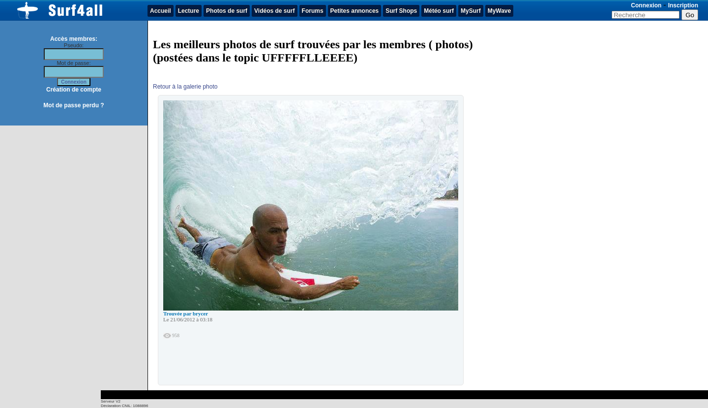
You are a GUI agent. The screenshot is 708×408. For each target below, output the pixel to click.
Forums (313, 10)
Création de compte (73, 89)
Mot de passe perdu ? (73, 105)
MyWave (499, 10)
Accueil (160, 10)
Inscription (683, 5)
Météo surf (439, 10)
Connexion (646, 5)
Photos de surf (226, 10)
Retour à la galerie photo (185, 86)
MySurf (471, 10)
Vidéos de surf (274, 10)
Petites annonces (354, 10)
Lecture (188, 10)
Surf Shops (401, 10)
